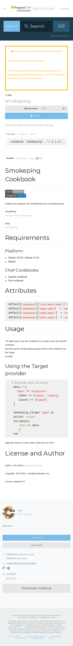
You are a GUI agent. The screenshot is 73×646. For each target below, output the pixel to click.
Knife (33, 134)
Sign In (64, 8)
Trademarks (16, 627)
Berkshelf (22, 134)
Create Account (43, 8)
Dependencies (21, 158)
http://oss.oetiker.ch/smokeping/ (18, 215)
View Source (36, 538)
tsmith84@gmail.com (32, 465)
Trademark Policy (37, 638)
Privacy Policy (56, 636)
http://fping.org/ (11, 227)
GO (61, 25)
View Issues (36, 545)
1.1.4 (34, 108)
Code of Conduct (14, 636)
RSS (8, 95)
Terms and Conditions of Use (35, 636)
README (10, 158)
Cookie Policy (21, 638)
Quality (35, 158)
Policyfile (11, 134)
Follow (37, 115)
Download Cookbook (36, 588)
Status (50, 638)
